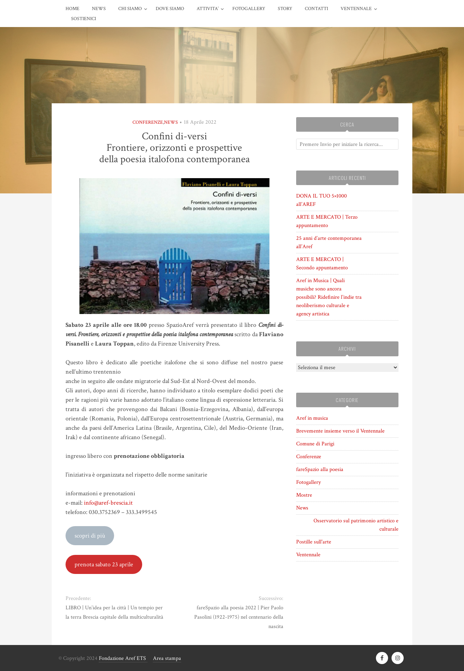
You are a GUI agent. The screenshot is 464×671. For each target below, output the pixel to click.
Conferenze (147, 122)
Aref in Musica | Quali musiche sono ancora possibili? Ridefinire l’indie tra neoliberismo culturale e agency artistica (329, 297)
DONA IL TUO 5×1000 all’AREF (321, 200)
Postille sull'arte (313, 542)
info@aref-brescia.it (108, 503)
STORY (285, 9)
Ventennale (308, 554)
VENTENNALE (356, 9)
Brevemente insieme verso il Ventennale (340, 431)
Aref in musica (312, 418)
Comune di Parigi (315, 443)
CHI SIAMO (130, 9)
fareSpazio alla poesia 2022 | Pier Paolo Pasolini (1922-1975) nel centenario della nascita (238, 617)
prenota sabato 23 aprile (104, 564)
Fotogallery (308, 482)
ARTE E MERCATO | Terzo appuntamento (327, 221)
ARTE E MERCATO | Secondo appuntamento (322, 263)
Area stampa (167, 658)
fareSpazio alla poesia (319, 469)
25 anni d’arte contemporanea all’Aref (329, 242)
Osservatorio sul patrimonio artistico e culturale (355, 525)
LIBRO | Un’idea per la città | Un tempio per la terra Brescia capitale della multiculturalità (114, 612)
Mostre (304, 495)
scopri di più (90, 536)
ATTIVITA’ (207, 9)
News (99, 9)
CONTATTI (316, 9)
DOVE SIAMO (170, 9)
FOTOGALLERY (248, 9)
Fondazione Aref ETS (123, 658)
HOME (72, 9)
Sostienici (83, 19)
